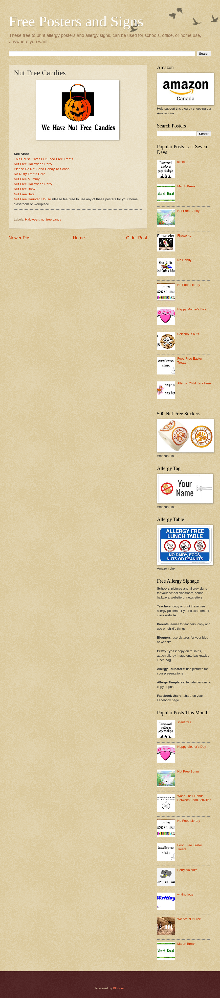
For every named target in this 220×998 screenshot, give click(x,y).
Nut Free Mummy (27, 179)
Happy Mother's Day (191, 309)
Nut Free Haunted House (32, 199)
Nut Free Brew (24, 189)
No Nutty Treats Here (29, 174)
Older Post (136, 237)
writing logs (185, 894)
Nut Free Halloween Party (33, 164)
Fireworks (184, 235)
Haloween (32, 219)
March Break (186, 186)
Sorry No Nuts (187, 870)
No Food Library (188, 285)
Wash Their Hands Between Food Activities (194, 797)
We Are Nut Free (189, 919)
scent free (184, 162)
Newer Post (20, 237)
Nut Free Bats (24, 194)
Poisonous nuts (188, 334)
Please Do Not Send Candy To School (42, 169)
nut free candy (51, 219)
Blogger (118, 988)
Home (79, 237)
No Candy (184, 260)
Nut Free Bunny (188, 211)
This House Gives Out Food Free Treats (43, 159)
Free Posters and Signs (76, 21)
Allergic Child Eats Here (194, 383)
